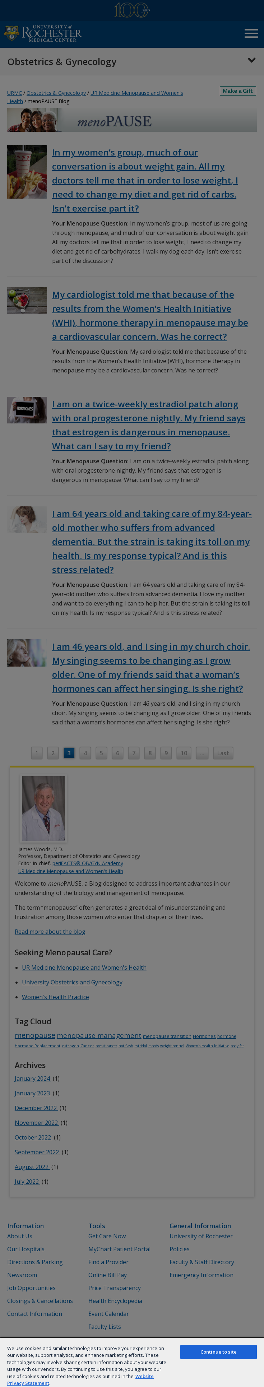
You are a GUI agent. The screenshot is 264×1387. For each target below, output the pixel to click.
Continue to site (218, 1352)
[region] (132, 1362)
